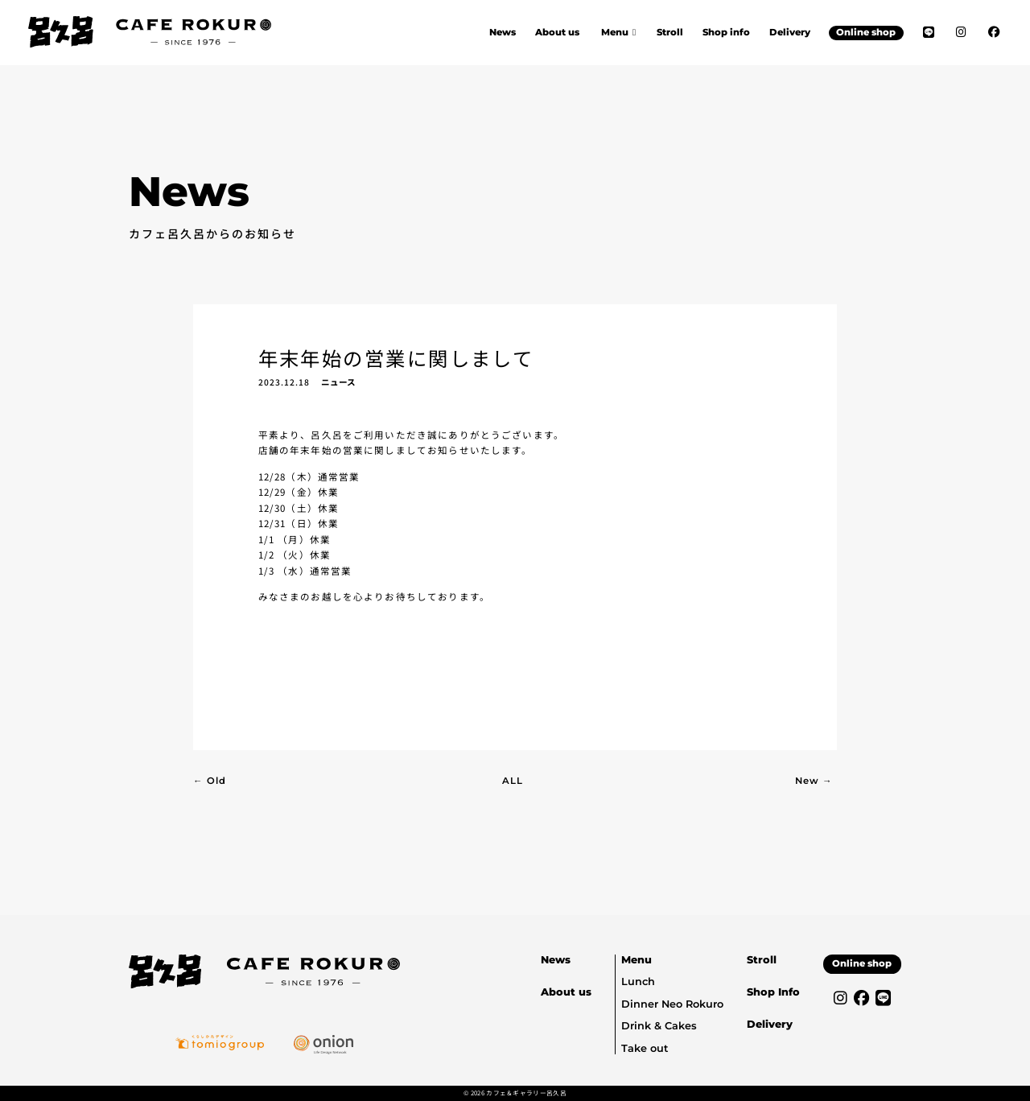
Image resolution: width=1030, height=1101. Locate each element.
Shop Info (773, 992)
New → (814, 780)
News (502, 32)
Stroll (670, 32)
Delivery (789, 32)
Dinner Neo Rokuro (672, 1004)
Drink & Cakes (659, 1026)
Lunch (638, 981)
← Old (209, 780)
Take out (644, 1048)
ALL (512, 780)
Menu (636, 960)
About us (557, 32)
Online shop (866, 32)
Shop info (726, 32)
